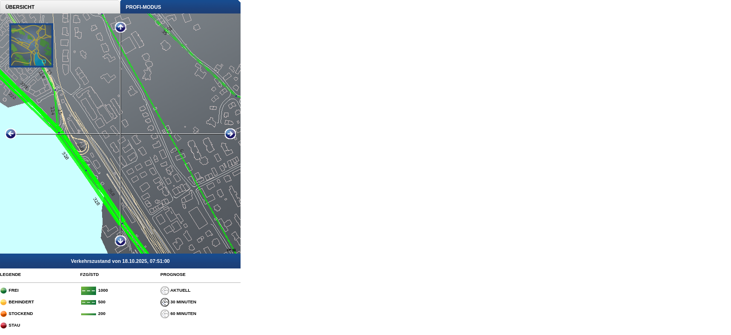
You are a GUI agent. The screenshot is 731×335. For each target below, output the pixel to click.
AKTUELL (175, 290)
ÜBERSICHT (17, 7)
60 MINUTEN (178, 313)
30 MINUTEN (178, 302)
